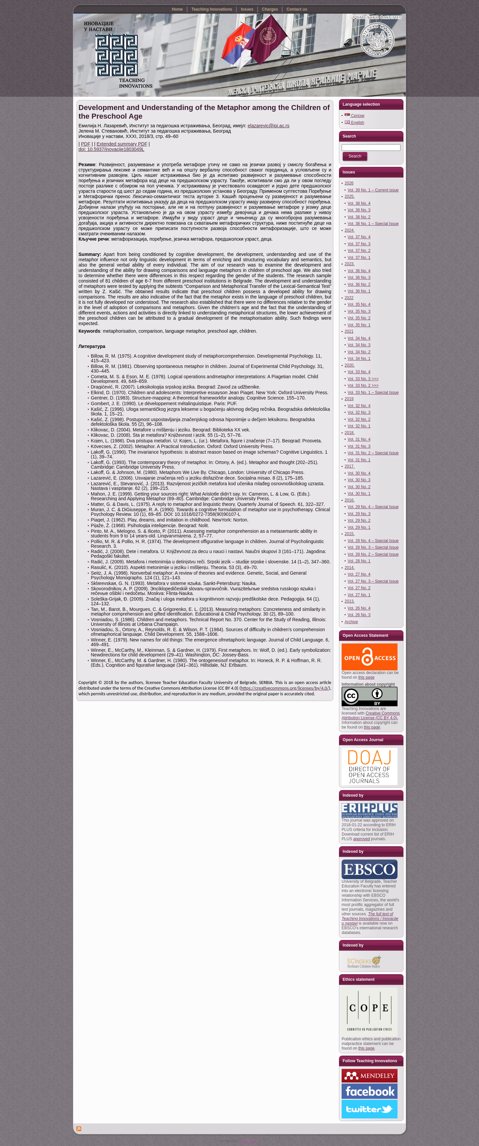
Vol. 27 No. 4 (359, 574)
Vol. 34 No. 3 (359, 345)
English (354, 122)
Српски (354, 115)
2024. (350, 230)
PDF (85, 144)
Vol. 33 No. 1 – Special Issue (373, 392)
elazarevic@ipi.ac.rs (268, 125)
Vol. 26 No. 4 (359, 608)
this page (366, 677)
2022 (349, 297)
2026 (349, 183)
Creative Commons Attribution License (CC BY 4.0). (371, 715)
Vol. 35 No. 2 (359, 318)
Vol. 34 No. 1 (359, 358)
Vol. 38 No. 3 (359, 210)
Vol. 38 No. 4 (359, 203)
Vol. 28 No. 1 (359, 561)
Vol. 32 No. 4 (359, 405)
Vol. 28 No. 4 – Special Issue (373, 540)
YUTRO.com (248, 1141)
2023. (350, 264)
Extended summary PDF (121, 144)
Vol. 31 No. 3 (359, 446)
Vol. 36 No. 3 (359, 277)
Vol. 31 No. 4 (359, 439)
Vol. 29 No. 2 (359, 520)
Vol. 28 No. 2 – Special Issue (373, 554)
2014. (350, 567)
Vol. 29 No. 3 (359, 514)
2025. (350, 196)
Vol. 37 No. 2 (359, 250)
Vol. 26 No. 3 (359, 615)
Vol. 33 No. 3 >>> (363, 379)
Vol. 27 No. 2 (359, 588)
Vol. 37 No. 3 (359, 244)
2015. (350, 533)
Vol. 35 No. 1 (359, 325)
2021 (349, 331)
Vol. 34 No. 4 (359, 338)
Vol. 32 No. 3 (359, 412)
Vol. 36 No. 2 (359, 284)
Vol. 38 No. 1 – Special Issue (373, 223)
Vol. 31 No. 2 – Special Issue (373, 453)
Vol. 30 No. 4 (359, 473)
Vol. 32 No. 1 (359, 426)
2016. (350, 500)
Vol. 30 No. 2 (359, 487)
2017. (350, 466)
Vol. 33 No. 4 (359, 372)
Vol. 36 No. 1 (359, 291)
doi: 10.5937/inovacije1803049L (111, 149)
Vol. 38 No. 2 (359, 217)
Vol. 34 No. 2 (359, 352)
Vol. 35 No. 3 (359, 311)
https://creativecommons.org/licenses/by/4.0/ (285, 688)
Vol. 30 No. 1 (359, 493)
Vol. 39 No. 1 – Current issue (373, 190)
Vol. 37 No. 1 (359, 257)
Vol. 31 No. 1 (359, 460)
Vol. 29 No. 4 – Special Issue (373, 507)
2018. (350, 432)
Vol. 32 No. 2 (359, 419)
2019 (349, 399)
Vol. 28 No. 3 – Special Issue (373, 547)
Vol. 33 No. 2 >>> (363, 385)
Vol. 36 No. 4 (359, 271)
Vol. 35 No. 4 (359, 304)
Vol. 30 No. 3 (359, 480)
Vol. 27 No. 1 (359, 595)
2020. (350, 365)
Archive (351, 622)
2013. (350, 601)
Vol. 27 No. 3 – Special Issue (373, 581)
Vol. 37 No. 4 (359, 237)
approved (361, 839)
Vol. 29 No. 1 (359, 527)
